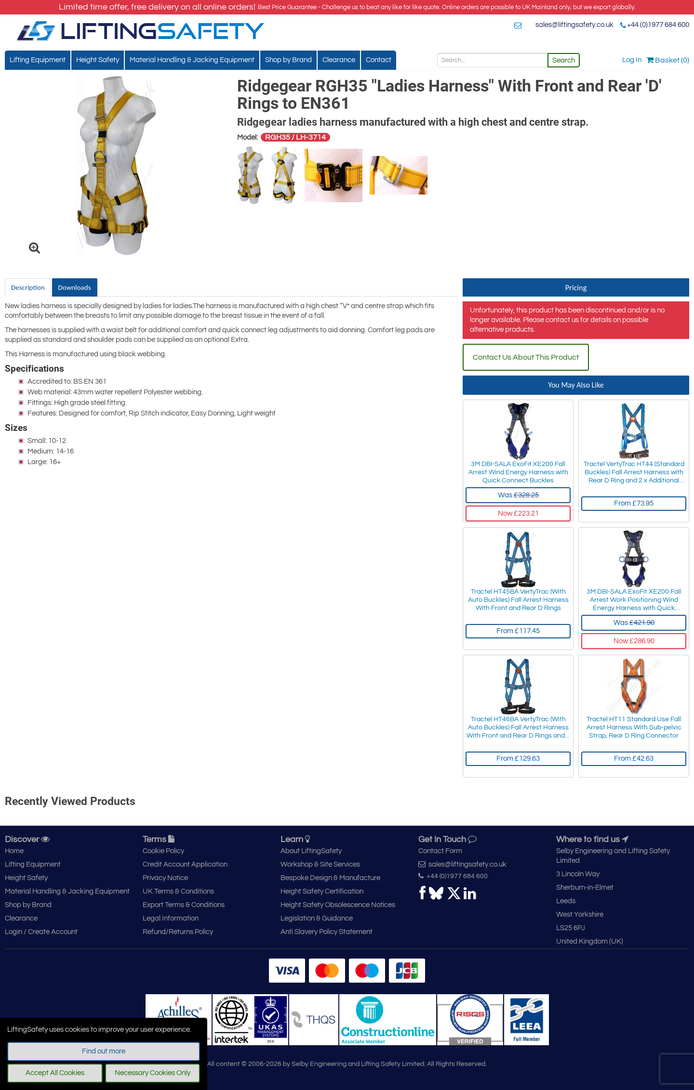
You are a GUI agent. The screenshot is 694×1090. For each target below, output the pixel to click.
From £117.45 (518, 631)
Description (28, 287)
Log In (631, 60)
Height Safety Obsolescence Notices (337, 904)
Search (563, 60)
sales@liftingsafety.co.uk (574, 24)
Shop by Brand (288, 60)
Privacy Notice (165, 878)
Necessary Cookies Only (152, 1073)
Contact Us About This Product (526, 357)
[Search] (492, 60)
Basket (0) (667, 60)
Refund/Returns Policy (178, 931)
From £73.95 (634, 503)
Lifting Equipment (38, 60)
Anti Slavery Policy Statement (326, 931)
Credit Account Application (185, 864)
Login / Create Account (41, 931)
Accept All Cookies (55, 1073)
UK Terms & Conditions (178, 891)
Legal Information (171, 918)
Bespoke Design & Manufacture (330, 878)
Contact (378, 60)
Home (14, 851)
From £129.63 (518, 758)
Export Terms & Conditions (184, 904)
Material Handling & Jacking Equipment (192, 60)
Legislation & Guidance (316, 918)
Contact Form (440, 851)
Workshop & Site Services (320, 864)
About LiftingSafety (311, 851)
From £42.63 (634, 758)
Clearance (338, 60)
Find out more (103, 1051)
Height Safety (97, 60)
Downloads (74, 287)
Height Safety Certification (321, 891)
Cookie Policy (163, 851)
